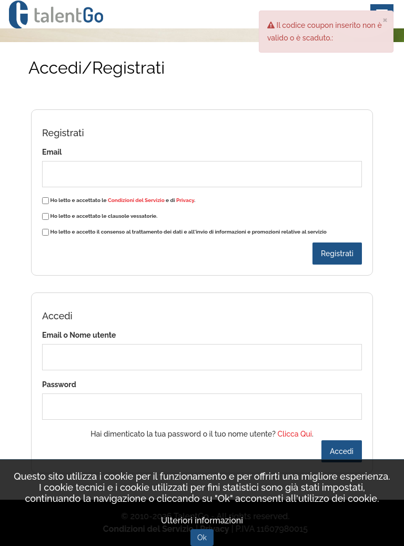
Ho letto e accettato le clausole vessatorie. (104, 216)
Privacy (185, 200)
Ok (202, 537)
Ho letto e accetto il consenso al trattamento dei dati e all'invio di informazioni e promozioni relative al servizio (188, 232)
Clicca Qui (294, 434)
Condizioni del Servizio (136, 200)
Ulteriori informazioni (202, 520)
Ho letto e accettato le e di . (123, 200)
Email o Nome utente (79, 335)
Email (52, 152)
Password (59, 384)
